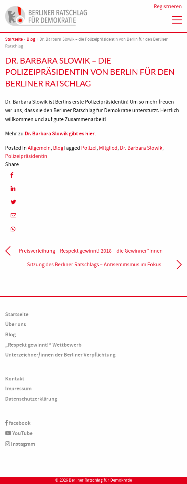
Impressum (18, 388)
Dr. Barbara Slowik (141, 148)
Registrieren (168, 6)
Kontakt (14, 378)
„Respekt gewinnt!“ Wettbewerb (43, 344)
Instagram (20, 443)
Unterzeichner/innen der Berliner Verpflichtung (60, 354)
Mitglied (108, 148)
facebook (17, 423)
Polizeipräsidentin (26, 156)
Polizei (89, 148)
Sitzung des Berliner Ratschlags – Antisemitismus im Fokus (94, 264)
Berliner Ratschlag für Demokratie (100, 480)
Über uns (15, 324)
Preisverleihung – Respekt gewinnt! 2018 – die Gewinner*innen (91, 250)
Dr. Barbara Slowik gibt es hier (60, 133)
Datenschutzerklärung (31, 398)
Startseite (14, 39)
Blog (31, 39)
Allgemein (39, 148)
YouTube (19, 433)
